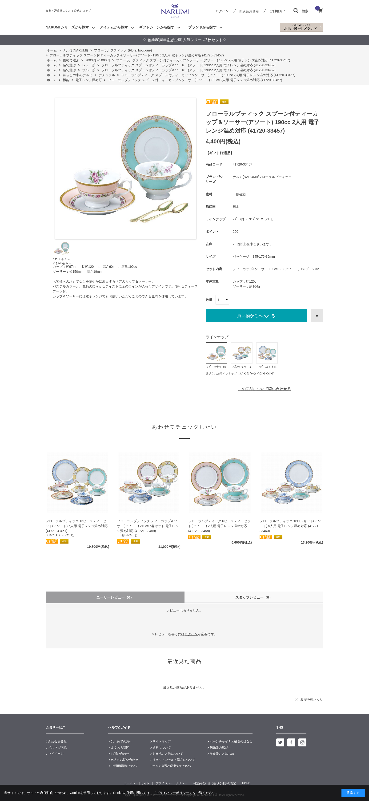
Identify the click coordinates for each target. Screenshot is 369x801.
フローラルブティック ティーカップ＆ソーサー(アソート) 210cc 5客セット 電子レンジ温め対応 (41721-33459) (148, 526)
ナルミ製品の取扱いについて (172, 766)
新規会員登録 (249, 11)
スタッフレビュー (254, 597)
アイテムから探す (114, 27)
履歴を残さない (311, 699)
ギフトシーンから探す (156, 27)
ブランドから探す (202, 27)
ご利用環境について (124, 766)
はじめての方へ (121, 741)
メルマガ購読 (57, 747)
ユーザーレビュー (115, 597)
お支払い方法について (167, 753)
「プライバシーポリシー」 (173, 793)
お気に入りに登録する (317, 315)
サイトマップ (161, 741)
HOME (246, 783)
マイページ (56, 753)
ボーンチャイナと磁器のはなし (231, 741)
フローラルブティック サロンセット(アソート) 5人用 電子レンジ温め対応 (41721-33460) (290, 526)
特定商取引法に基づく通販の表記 (214, 783)
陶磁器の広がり (220, 747)
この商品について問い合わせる (264, 389)
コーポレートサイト (136, 783)
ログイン (222, 11)
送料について (161, 747)
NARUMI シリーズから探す (67, 27)
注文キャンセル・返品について (173, 760)
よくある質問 (120, 747)
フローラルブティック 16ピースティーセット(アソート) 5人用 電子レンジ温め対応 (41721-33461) (77, 526)
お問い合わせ (120, 753)
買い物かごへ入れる (256, 315)
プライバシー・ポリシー (171, 783)
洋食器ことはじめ (222, 753)
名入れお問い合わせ (124, 760)
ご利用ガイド (279, 11)
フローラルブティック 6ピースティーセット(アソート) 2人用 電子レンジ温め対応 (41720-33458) (219, 526)
